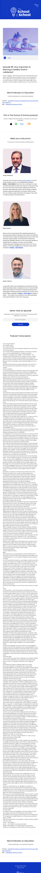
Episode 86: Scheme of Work (14, 104)
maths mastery (26, 180)
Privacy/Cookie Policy (20, 866)
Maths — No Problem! (25, 293)
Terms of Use (20, 867)
